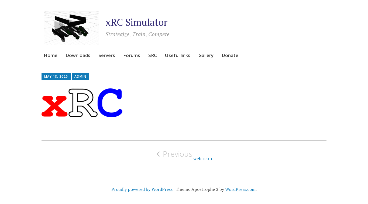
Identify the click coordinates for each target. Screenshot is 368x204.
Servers (106, 55)
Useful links (177, 55)
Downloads (78, 55)
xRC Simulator (136, 22)
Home (50, 55)
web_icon (184, 155)
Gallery (206, 55)
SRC (152, 55)
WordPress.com (240, 189)
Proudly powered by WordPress (142, 189)
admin (80, 76)
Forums (131, 55)
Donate (230, 55)
